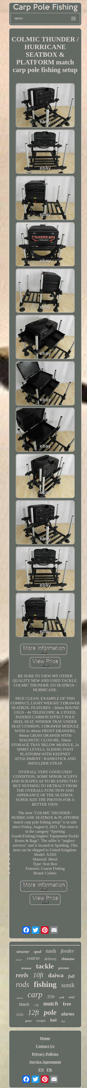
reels (22, 975)
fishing (45, 984)
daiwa (55, 975)
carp (35, 994)
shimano (67, 959)
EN (41, 1070)
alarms (67, 1013)
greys (28, 1020)
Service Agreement (45, 1062)
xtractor (22, 951)
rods (22, 984)
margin (40, 1020)
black (24, 1004)
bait (53, 1020)
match (50, 1003)
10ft (38, 975)
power (19, 959)
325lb (19, 1014)
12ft (33, 1012)
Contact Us (45, 1046)
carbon (19, 997)
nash (51, 951)
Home (45, 1038)
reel (71, 997)
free (67, 1004)
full (71, 976)
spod (37, 951)
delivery (51, 959)
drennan (26, 968)
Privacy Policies (45, 1054)
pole (50, 1012)
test (63, 1021)
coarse (33, 958)
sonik (67, 985)
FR (49, 1070)
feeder (67, 951)
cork (61, 997)
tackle (45, 966)
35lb (51, 996)
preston (63, 968)
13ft (36, 1005)
